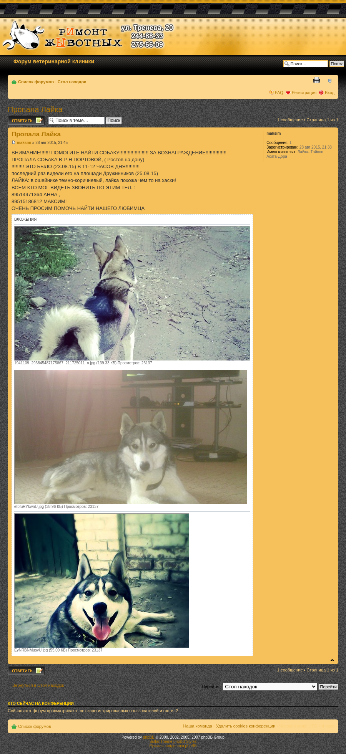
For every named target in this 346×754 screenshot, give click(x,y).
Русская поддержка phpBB (172, 746)
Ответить (26, 120)
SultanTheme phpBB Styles (173, 741)
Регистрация (304, 92)
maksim (24, 143)
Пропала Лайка (35, 109)
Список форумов (36, 81)
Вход (329, 92)
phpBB (149, 737)
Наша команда (197, 726)
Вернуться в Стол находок (38, 685)
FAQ (279, 92)
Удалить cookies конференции (246, 726)
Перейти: (211, 686)
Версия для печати (317, 80)
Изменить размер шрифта (328, 80)
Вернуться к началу (332, 660)
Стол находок (72, 81)
